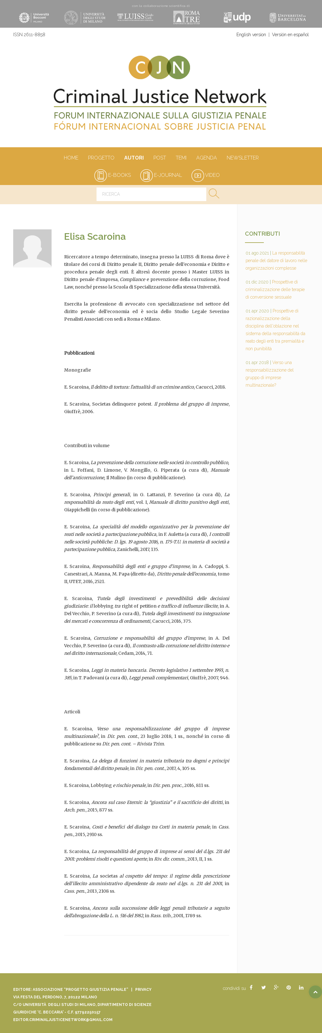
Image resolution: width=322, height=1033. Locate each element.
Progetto (101, 158)
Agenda (206, 158)
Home (71, 158)
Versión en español (290, 34)
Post (159, 158)
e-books (112, 175)
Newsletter (242, 158)
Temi (180, 158)
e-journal (161, 175)
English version (251, 34)
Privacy (143, 989)
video (206, 175)
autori (134, 158)
